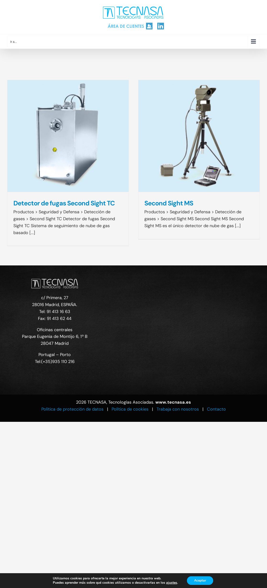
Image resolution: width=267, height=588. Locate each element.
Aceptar (200, 580)
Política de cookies (130, 409)
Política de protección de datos (72, 409)
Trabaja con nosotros (178, 409)
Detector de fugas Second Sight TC (64, 203)
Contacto (216, 409)
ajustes (171, 583)
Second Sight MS (168, 203)
